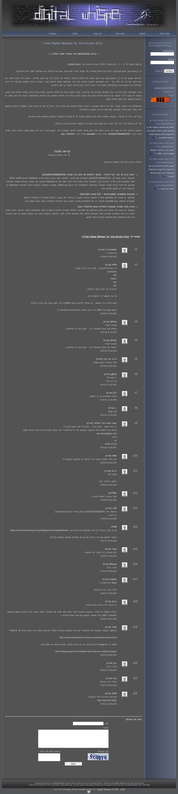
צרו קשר (97, 33)
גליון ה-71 (122, 64)
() (153, 138)
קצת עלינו (119, 33)
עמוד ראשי (165, 33)
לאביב (171, 95)
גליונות (142, 33)
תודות (75, 33)
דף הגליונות (169, 92)
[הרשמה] (159, 71)
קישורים (52, 33)
